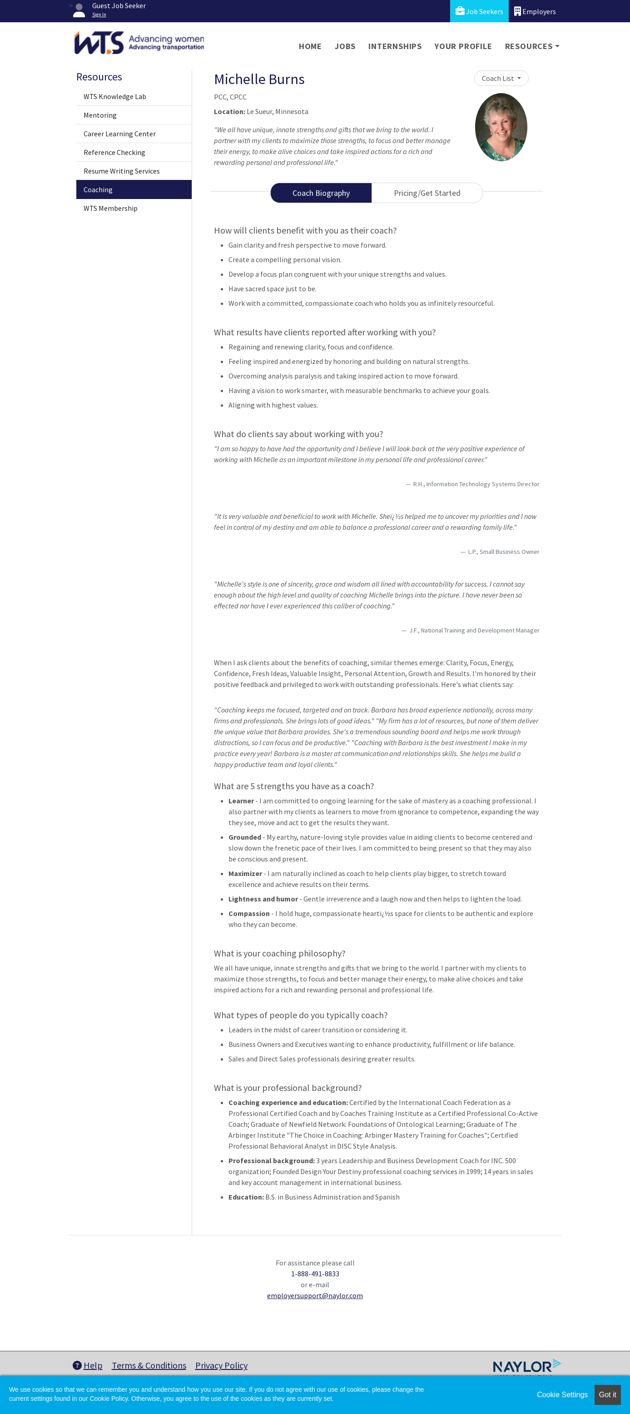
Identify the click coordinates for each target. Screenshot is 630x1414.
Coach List (499, 78)
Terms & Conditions (149, 1365)
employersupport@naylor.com (315, 1295)
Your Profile (463, 46)
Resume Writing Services (122, 170)
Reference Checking (114, 152)
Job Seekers (479, 11)
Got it (607, 1395)
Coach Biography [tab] (321, 193)
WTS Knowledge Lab (115, 96)
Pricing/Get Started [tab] (427, 193)
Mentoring (100, 114)
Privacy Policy (221, 1365)
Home (310, 46)
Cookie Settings (562, 1395)
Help (88, 1365)
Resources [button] (529, 46)
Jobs (345, 46)
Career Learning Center (120, 133)
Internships (395, 46)
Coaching (98, 189)
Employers (535, 11)
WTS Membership (111, 208)
